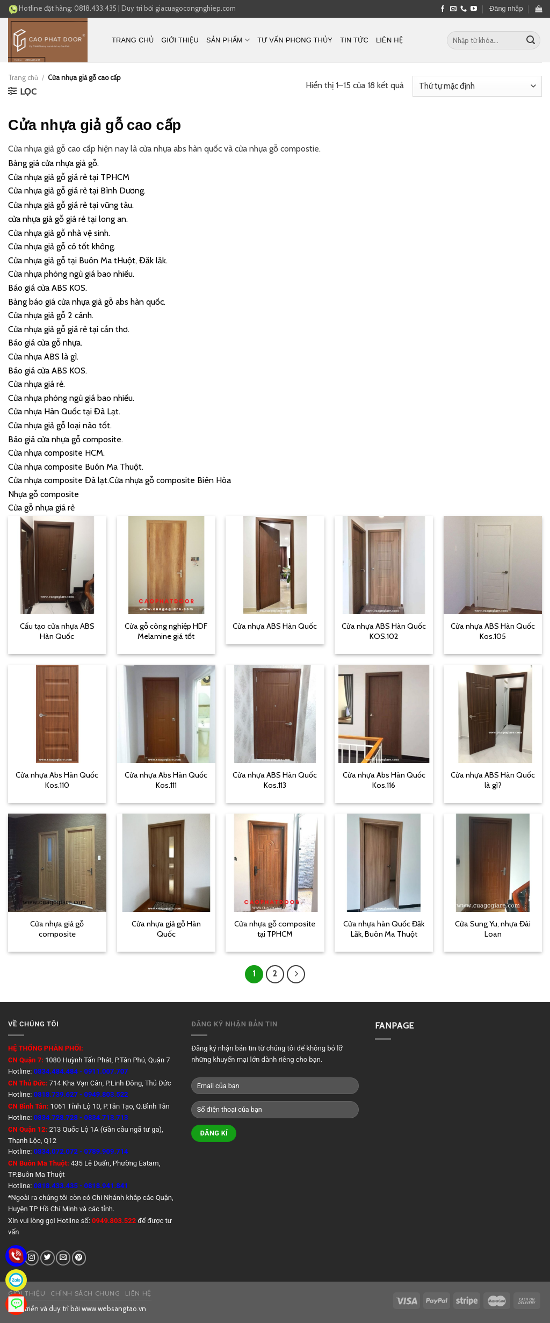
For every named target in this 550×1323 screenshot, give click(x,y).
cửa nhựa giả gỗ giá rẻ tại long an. (68, 219)
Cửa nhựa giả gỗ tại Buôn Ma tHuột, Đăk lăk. (88, 260)
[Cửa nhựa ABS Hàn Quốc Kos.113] (275, 714)
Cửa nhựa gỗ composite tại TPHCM (274, 929)
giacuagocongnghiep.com (195, 8)
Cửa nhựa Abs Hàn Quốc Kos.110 (57, 780)
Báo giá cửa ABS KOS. (47, 288)
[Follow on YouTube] (474, 9)
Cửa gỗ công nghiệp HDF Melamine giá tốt (166, 631)
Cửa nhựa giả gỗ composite (57, 929)
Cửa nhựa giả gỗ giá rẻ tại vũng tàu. (71, 205)
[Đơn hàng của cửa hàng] (477, 86)
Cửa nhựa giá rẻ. (36, 384)
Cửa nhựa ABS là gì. (43, 356)
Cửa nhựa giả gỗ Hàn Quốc (166, 929)
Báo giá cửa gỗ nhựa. (45, 342)
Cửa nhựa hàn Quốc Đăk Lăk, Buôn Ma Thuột (383, 929)
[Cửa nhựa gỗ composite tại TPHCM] (275, 863)
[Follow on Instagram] (32, 1257)
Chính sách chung (85, 1293)
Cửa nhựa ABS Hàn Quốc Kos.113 (275, 780)
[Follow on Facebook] (442, 9)
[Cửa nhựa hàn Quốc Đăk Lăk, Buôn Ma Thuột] (384, 863)
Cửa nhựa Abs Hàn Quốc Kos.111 (166, 780)
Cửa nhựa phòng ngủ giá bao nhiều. (71, 274)
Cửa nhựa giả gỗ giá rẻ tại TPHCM (68, 177)
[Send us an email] (453, 9)
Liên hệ (389, 40)
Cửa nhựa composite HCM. (56, 453)
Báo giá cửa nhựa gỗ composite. (65, 439)
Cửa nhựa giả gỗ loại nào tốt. (60, 425)
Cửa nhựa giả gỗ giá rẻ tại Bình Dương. (77, 190)
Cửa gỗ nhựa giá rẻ (41, 507)
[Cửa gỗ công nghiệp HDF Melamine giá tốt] (166, 565)
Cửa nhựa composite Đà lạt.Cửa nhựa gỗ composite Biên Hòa (119, 480)
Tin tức (354, 40)
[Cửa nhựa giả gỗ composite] (57, 863)
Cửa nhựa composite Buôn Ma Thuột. (75, 467)
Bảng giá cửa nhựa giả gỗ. (53, 163)
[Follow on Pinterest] (79, 1257)
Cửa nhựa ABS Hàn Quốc (275, 626)
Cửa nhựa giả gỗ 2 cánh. (50, 315)
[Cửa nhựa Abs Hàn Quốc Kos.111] (166, 714)
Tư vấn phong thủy (294, 40)
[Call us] (463, 9)
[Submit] (531, 40)
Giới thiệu (180, 40)
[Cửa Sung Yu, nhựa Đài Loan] (493, 863)
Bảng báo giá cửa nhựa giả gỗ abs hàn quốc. (86, 302)
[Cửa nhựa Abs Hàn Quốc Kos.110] (57, 714)
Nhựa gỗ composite (43, 494)
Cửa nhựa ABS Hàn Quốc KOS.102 (384, 631)
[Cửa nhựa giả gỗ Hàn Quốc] (166, 863)
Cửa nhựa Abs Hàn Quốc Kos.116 (384, 780)
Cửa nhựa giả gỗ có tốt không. (61, 246)
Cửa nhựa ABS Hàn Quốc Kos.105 (493, 631)
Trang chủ (133, 40)
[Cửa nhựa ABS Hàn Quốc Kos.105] (493, 565)
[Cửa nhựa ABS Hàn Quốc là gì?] (493, 714)
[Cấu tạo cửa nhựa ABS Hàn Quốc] (57, 565)
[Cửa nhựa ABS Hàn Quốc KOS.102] (384, 565)
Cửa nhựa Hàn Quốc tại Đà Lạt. (64, 411)
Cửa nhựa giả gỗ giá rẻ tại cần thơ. (68, 329)
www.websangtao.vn (114, 1308)
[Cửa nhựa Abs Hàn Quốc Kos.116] (384, 714)
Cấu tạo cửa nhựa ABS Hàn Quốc (57, 631)
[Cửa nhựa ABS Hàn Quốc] (275, 565)
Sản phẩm (228, 40)
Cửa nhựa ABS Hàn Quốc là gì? (493, 780)
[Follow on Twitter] (47, 1257)
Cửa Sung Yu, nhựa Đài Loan (493, 929)
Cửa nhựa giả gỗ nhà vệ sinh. (59, 233)
